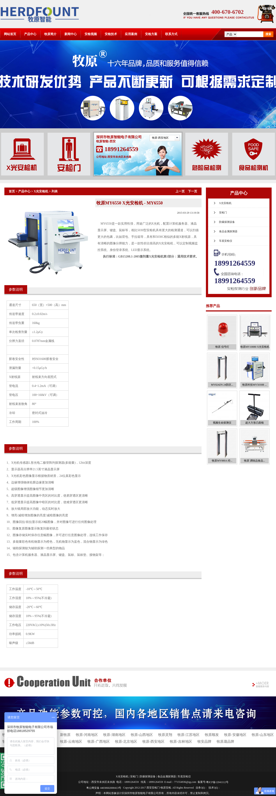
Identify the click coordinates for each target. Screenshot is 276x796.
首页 (12, 191)
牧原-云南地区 (71, 741)
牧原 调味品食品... (254, 460)
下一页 (192, 191)
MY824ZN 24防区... (222, 384)
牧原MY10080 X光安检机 (254, 346)
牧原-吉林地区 (181, 741)
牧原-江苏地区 (188, 735)
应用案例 (131, 34)
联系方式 (171, 34)
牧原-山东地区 (263, 735)
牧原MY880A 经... (222, 460)
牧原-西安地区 (160, 137)
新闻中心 (70, 34)
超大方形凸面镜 (254, 422)
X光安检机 (41, 191)
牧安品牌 (204, 741)
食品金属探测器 (228, 231)
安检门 (223, 212)
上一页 (180, 191)
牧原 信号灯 (222, 346)
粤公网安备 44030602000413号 (103, 787)
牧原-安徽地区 (235, 735)
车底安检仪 (225, 240)
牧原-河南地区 (87, 735)
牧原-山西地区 (142, 735)
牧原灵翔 (165, 735)
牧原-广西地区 (98, 741)
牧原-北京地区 (126, 741)
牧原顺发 (212, 735)
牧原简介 (50, 34)
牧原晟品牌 (225, 741)
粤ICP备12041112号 (217, 782)
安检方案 (151, 34)
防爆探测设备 (227, 222)
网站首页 (10, 34)
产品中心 (30, 34)
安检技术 (111, 34)
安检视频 (91, 34)
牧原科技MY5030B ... (254, 384)
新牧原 (65, 735)
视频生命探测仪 (222, 422)
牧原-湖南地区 (114, 735)
